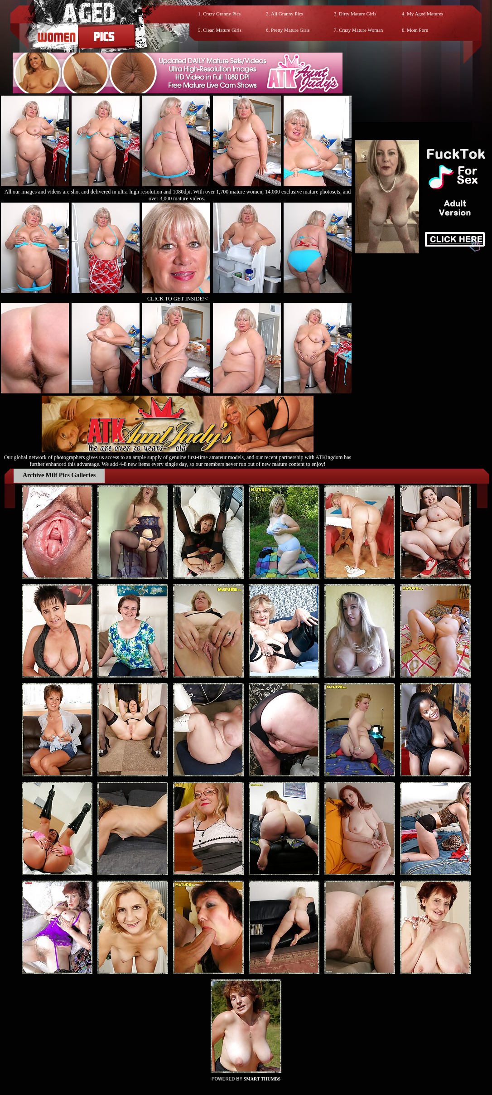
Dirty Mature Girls (357, 13)
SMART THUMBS (262, 1078)
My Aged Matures (425, 13)
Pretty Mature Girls (290, 30)
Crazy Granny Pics (222, 13)
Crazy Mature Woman (361, 30)
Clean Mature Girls (222, 30)
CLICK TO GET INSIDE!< (177, 299)
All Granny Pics (287, 13)
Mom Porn (417, 30)
